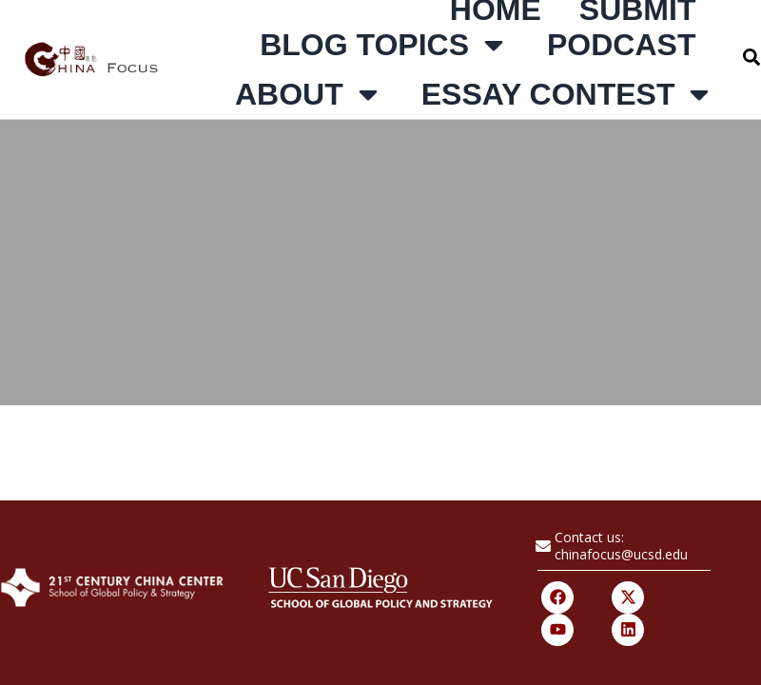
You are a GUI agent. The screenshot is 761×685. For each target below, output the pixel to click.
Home (495, 10)
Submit (637, 10)
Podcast (621, 45)
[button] (751, 57)
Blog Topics (384, 44)
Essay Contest (568, 94)
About (309, 94)
